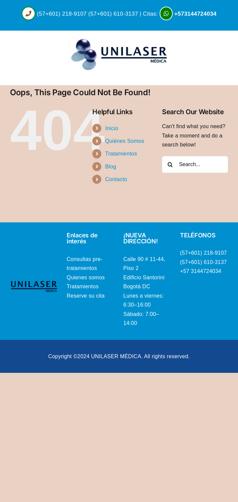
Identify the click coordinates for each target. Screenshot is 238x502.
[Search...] (195, 164)
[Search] (170, 164)
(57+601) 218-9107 (62, 14)
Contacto (116, 179)
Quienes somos (86, 277)
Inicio (111, 128)
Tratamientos (121, 153)
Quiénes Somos (124, 141)
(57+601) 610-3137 (113, 14)
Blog (110, 166)
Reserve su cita (86, 296)
